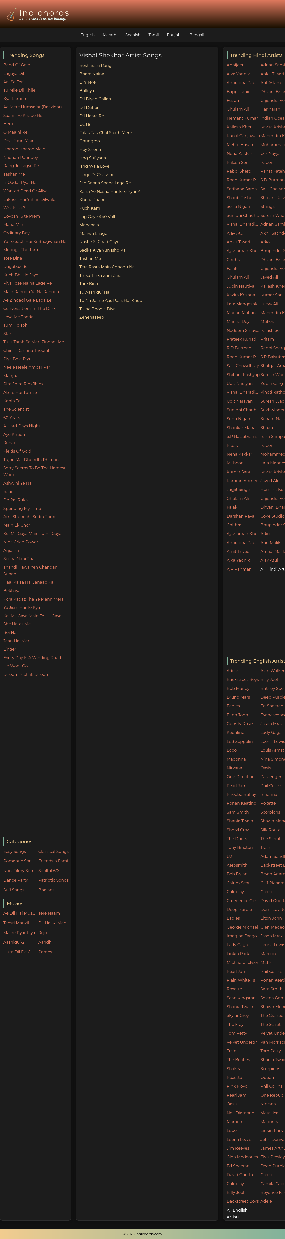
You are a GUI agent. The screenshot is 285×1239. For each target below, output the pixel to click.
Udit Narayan (240, 383)
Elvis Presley (272, 1157)
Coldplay (235, 891)
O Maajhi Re (16, 132)
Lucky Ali (269, 304)
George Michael (242, 927)
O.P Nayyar (271, 153)
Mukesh (268, 321)
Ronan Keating (241, 803)
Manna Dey (238, 321)
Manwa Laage (94, 233)
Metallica (269, 1113)
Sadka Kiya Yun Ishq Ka (103, 250)
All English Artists (237, 1213)
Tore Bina (13, 258)
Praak (232, 445)
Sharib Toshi (239, 197)
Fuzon (233, 100)
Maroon (268, 953)
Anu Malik (270, 542)
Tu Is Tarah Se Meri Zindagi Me (34, 342)
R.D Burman (239, 348)
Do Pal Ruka (16, 500)
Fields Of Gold (18, 451)
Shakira (234, 1068)
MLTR (266, 962)
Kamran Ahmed (243, 480)
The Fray (235, 1024)
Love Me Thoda (19, 317)
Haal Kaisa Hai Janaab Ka (29, 582)
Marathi (110, 34)
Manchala (89, 225)
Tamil (153, 34)
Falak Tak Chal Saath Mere (106, 132)
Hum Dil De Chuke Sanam (20, 952)
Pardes (45, 952)
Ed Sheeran (272, 706)
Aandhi (45, 942)
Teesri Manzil (16, 923)
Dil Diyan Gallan (95, 99)
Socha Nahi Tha (19, 558)
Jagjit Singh (238, 489)
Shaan (266, 427)
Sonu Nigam (239, 206)
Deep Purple (239, 909)
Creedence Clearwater (243, 900)
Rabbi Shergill (241, 171)
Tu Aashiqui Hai (95, 292)
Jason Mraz (271, 723)
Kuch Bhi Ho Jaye (21, 275)
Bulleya (87, 90)
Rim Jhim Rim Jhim (23, 384)
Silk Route (270, 830)
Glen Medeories (242, 1157)
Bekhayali (13, 590)
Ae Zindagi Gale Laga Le (28, 300)
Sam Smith (238, 812)
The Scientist (16, 409)
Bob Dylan (237, 874)
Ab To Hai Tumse (20, 392)
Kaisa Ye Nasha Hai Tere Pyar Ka (111, 191)
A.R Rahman (239, 569)
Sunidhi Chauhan (243, 215)
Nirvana (234, 768)
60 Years (12, 417)
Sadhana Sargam (243, 189)
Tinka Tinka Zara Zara (101, 275)
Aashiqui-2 (14, 942)
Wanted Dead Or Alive (26, 191)
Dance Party (16, 880)
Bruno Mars (238, 697)
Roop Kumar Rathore (243, 180)
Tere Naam (49, 913)
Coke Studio (272, 516)
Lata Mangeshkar (243, 304)
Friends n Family (54, 861)
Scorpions (270, 812)
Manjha (11, 375)
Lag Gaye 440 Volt (98, 216)
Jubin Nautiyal (241, 286)
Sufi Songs (14, 890)
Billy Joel (269, 679)
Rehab (10, 442)
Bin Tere (88, 82)
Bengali (197, 34)
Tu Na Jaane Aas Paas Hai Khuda (112, 300)
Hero (8, 123)
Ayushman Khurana (243, 250)
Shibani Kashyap (243, 374)
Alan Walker (272, 670)
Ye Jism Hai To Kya (22, 607)
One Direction (241, 776)
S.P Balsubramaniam (243, 436)
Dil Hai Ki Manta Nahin (54, 923)
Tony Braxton (240, 847)
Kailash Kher (239, 127)
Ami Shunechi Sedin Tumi (30, 516)
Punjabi (174, 34)
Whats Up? (15, 207)
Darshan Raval (241, 516)
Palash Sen (238, 162)
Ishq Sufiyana (93, 158)
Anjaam (11, 550)
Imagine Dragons (243, 936)
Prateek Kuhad (241, 339)
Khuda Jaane (93, 199)
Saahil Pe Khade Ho (23, 115)
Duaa (85, 124)
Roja (42, 932)
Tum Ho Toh (16, 325)
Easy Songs (15, 851)
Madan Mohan (241, 312)
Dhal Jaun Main (19, 140)
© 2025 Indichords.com (142, 1234)
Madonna (236, 759)
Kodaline (235, 732)
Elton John (237, 715)
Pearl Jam (236, 785)
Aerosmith (237, 865)
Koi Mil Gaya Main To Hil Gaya (33, 533)
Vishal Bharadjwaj (243, 224)
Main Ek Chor (17, 525)
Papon (267, 162)
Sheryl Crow (238, 830)
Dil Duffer (89, 107)
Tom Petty (237, 1033)
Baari (9, 491)
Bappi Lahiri (239, 91)
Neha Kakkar (239, 153)
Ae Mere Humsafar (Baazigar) (33, 107)
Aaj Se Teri (14, 82)
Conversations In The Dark (30, 308)
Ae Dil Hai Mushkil (20, 913)
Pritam (267, 339)
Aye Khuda (14, 434)
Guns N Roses (240, 723)
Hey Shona (90, 149)
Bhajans (46, 890)
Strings (267, 206)
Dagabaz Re (16, 266)
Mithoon (235, 463)
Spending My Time (22, 508)
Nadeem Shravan (243, 330)
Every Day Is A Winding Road (32, 657)
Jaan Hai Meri (17, 641)
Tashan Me (14, 174)
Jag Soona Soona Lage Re (105, 183)
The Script (270, 838)
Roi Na (10, 632)
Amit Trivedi (239, 551)
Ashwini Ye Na (18, 483)
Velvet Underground (243, 1042)
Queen (267, 1077)
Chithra (234, 259)
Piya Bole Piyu (18, 359)
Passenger (271, 776)
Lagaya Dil (14, 73)
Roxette (268, 803)
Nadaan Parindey (21, 157)
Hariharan (270, 109)
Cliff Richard (272, 883)
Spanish (133, 34)
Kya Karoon (15, 98)
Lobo (232, 750)
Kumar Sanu (239, 472)
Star (8, 333)
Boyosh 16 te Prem (22, 216)
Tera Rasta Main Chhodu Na (107, 267)
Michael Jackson (243, 962)
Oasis (265, 768)
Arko (265, 242)
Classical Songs (53, 851)
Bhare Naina (92, 74)
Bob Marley (238, 688)
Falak (232, 268)
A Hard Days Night (22, 426)
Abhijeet (235, 65)
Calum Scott (239, 883)
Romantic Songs (20, 861)
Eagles (233, 706)
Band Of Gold (17, 65)
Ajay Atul (235, 233)
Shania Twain (240, 821)
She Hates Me (17, 624)
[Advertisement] (37, 758)
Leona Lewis (239, 1139)
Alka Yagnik (238, 74)
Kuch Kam (90, 208)
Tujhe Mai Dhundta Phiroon (31, 459)
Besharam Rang (96, 65)
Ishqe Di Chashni (96, 174)
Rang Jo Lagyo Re (21, 165)
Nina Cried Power (21, 542)
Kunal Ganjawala (243, 135)
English (88, 34)
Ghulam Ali (238, 109)
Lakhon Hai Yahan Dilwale (30, 199)
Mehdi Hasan (240, 144)
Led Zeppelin (240, 741)
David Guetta (240, 1174)
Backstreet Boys (243, 679)
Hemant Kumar (242, 118)
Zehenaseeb (92, 317)
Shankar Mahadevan (243, 427)
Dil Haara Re (92, 116)
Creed (266, 891)
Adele (232, 670)
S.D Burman (272, 180)
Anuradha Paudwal (243, 82)
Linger (10, 649)
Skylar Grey (238, 1015)
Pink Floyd (237, 1086)
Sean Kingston (241, 998)
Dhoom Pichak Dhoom (27, 674)
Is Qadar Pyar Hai (21, 182)
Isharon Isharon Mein (25, 149)
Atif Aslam (270, 82)
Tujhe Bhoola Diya (98, 309)
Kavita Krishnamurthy (243, 295)
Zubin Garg (271, 383)
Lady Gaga (271, 732)
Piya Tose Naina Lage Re (28, 283)
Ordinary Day (17, 233)
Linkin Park (238, 953)
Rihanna (268, 794)
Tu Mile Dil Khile (20, 90)
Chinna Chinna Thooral (26, 350)
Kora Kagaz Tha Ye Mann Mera (34, 599)
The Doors (237, 838)
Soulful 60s (49, 870)
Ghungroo (90, 141)
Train (265, 847)
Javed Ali (269, 277)
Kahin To (12, 401)
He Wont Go (16, 666)
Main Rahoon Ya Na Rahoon (31, 291)
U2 (229, 856)
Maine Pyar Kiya (19, 932)
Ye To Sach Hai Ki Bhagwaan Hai (36, 241)
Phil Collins (271, 785)
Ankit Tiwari (272, 74)
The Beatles (238, 1059)
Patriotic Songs (53, 880)
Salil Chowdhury (243, 365)
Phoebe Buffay (241, 794)
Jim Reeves (238, 1148)
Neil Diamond (240, 1113)
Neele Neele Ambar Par (27, 367)
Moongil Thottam (21, 249)
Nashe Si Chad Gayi (99, 241)
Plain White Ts (241, 980)
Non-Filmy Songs (20, 870)
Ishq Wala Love (95, 166)
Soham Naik (272, 418)
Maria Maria (15, 224)
